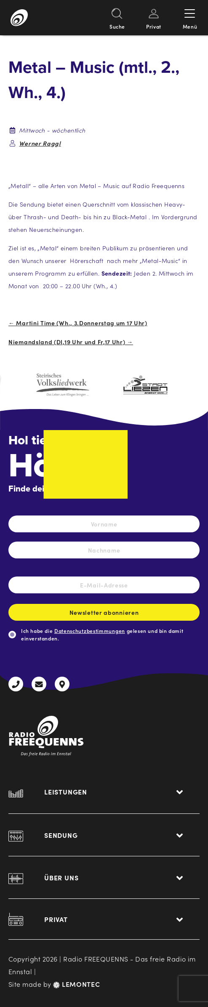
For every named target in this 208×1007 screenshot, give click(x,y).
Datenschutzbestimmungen (89, 630)
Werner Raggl (40, 143)
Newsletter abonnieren (104, 614)
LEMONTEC (76, 983)
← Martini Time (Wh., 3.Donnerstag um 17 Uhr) (77, 323)
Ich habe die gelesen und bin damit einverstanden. (102, 634)
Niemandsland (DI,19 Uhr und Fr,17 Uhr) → (70, 341)
